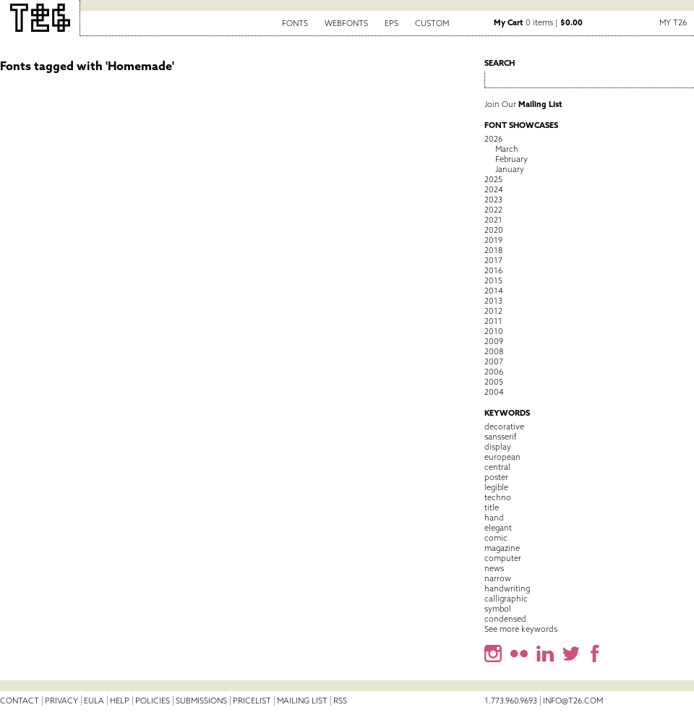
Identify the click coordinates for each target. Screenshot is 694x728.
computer (502, 558)
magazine (502, 548)
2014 (493, 291)
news (494, 568)
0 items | (538, 22)
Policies (152, 700)
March (506, 149)
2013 (493, 301)
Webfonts (346, 23)
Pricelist (252, 700)
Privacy (61, 700)
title (491, 507)
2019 (493, 240)
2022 (493, 210)
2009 (493, 341)
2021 (493, 220)
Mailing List (302, 700)
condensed (505, 619)
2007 (493, 361)
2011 (493, 321)
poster (496, 477)
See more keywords (520, 629)
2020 (493, 230)
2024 (493, 189)
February (511, 159)
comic (495, 538)
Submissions (201, 700)
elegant (498, 528)
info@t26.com (573, 700)
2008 (493, 351)
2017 (493, 260)
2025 (493, 179)
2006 (493, 372)
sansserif (500, 437)
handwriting (507, 588)
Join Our (523, 104)
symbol (497, 609)
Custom (432, 23)
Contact (19, 700)
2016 (493, 270)
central (497, 467)
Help (119, 700)
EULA (94, 700)
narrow (497, 578)
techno (497, 497)
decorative (504, 426)
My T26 (673, 22)
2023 (493, 199)
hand (494, 518)
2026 (493, 139)
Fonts (295, 23)
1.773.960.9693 (510, 700)
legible (496, 487)
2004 (494, 392)
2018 (493, 250)
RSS (340, 700)
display (497, 447)
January (509, 169)
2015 (493, 280)
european (502, 457)
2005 (493, 382)
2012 (493, 311)
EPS (391, 23)
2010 (493, 331)
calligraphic (506, 599)
